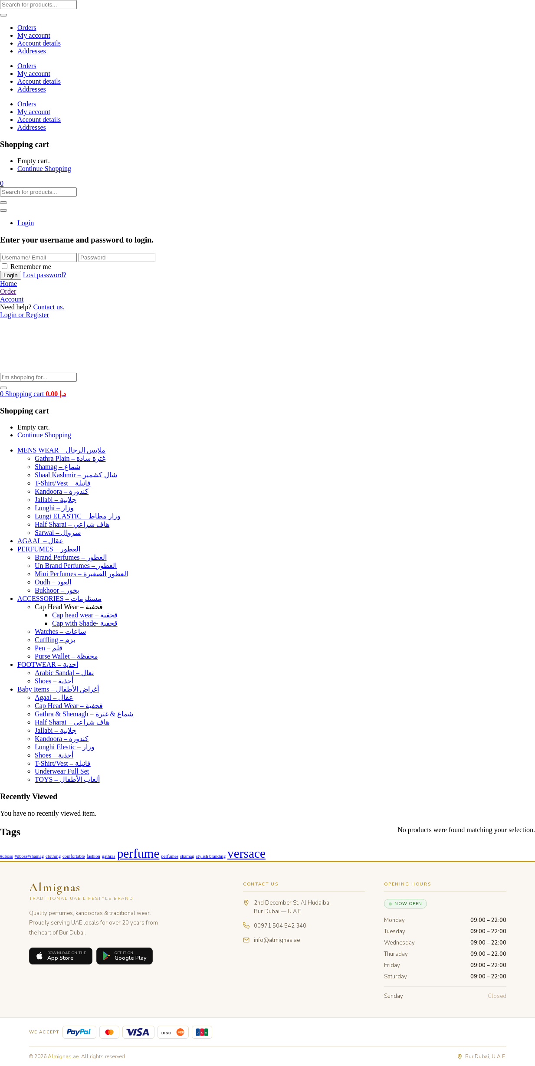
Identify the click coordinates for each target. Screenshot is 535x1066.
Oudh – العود (53, 582)
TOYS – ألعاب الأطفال (67, 779)
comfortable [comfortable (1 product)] (73, 856)
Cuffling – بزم (55, 639)
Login (25, 222)
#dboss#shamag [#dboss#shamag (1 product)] (29, 856)
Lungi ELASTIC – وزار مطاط (78, 516)
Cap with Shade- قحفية (85, 623)
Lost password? (44, 275)
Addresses (31, 51)
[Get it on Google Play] (124, 956)
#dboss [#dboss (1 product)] (6, 856)
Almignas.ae (63, 1056)
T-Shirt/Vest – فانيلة (63, 483)
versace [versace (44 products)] (246, 853)
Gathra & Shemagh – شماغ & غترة (84, 714)
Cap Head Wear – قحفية (69, 606)
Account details (39, 43)
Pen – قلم (48, 648)
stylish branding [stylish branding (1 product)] (211, 856)
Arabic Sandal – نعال (64, 672)
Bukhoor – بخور (57, 590)
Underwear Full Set (62, 771)
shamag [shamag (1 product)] (187, 856)
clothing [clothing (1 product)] (53, 856)
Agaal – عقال (54, 697)
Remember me (30, 266)
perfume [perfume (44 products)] (138, 853)
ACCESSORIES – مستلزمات (59, 598)
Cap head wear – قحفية (85, 615)
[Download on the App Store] (60, 956)
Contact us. (48, 307)
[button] (1, 183)
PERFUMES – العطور (48, 549)
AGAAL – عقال (40, 540)
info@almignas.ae (277, 940)
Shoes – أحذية (54, 681)
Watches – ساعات (60, 631)
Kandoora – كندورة (62, 491)
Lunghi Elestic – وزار (65, 747)
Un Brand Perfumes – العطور (76, 565)
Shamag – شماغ (57, 466)
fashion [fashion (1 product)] (93, 856)
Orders (26, 27)
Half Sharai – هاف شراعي (72, 524)
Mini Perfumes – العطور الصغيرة (81, 573)
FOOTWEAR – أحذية (47, 664)
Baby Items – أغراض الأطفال (58, 689)
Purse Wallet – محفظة (66, 656)
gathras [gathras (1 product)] (108, 856)
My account (33, 35)
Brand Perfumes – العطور (71, 557)
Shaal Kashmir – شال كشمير (76, 475)
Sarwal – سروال (58, 532)
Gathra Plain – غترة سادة (70, 458)
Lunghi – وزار (54, 508)
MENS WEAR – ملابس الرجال (61, 450)
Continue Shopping (44, 168)
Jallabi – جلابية (55, 499)
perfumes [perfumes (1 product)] (169, 856)
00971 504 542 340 (280, 926)
